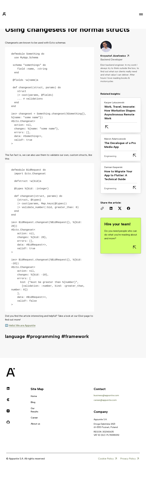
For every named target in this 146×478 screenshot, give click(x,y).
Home (34, 396)
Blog (33, 402)
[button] (141, 14)
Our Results (34, 410)
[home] (11, 14)
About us (35, 423)
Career (34, 417)
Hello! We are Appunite (22, 325)
